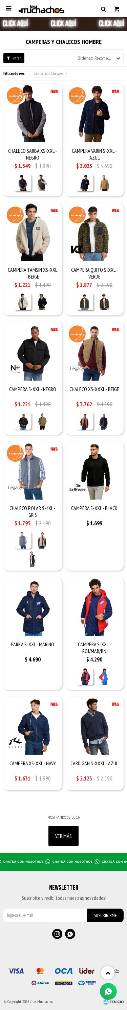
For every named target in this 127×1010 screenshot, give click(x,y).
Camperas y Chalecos (48, 73)
